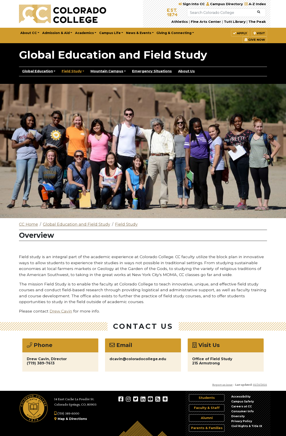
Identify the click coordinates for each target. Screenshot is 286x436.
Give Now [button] (254, 39)
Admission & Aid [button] (56, 33)
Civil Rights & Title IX (246, 426)
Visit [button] (259, 33)
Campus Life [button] (110, 33)
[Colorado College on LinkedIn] (143, 398)
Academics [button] (84, 33)
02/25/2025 (260, 384)
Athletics (179, 21)
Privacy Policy (241, 421)
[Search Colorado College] (221, 13)
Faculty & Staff (207, 408)
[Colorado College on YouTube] (151, 398)
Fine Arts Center (206, 21)
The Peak (257, 21)
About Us (186, 71)
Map (61, 419)
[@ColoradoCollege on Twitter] (136, 398)
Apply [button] (240, 33)
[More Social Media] (165, 398)
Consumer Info (242, 411)
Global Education (37, 71)
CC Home (28, 224)
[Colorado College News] (158, 398)
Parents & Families (207, 428)
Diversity (238, 416)
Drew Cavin (61, 311)
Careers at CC (241, 406)
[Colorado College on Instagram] (128, 398)
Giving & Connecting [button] (173, 33)
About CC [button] (28, 33)
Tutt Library (235, 21)
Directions (78, 419)
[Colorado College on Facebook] (121, 398)
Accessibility (240, 396)
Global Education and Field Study (113, 54)
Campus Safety (242, 401)
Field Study (72, 71)
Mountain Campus (106, 71)
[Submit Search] (258, 12)
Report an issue (222, 384)
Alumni (207, 418)
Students (207, 398)
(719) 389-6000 (66, 413)
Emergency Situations (152, 71)
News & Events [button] (138, 33)
